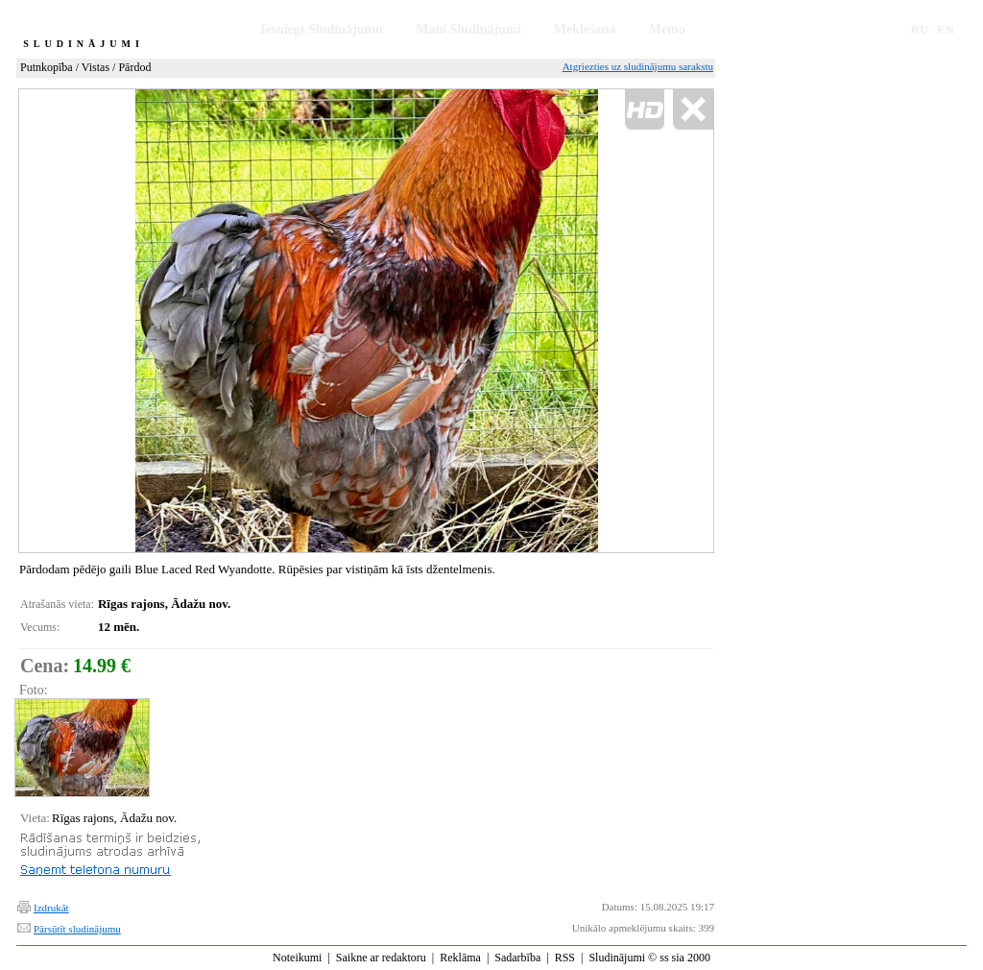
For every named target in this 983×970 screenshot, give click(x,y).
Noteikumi (297, 957)
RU (920, 29)
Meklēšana (585, 29)
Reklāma (460, 957)
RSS (565, 957)
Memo (667, 29)
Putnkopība (46, 67)
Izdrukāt (51, 907)
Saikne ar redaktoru (381, 957)
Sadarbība (517, 957)
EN (945, 29)
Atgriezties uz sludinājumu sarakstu (638, 66)
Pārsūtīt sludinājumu (77, 928)
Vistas (95, 67)
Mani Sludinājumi (468, 29)
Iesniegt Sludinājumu (321, 29)
